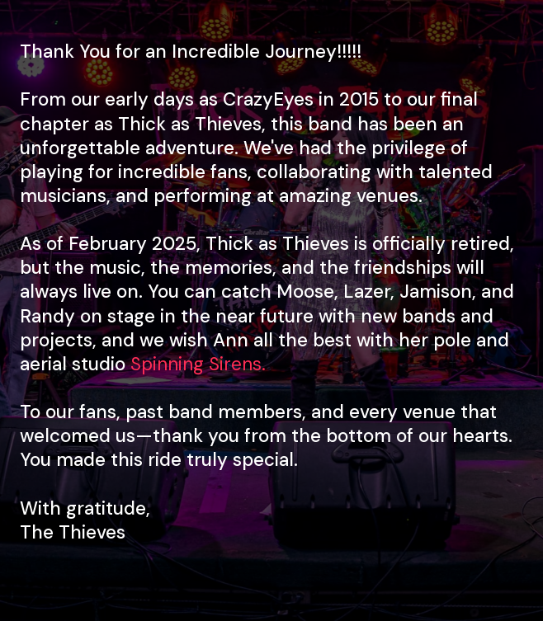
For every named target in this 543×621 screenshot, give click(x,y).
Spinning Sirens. (198, 364)
